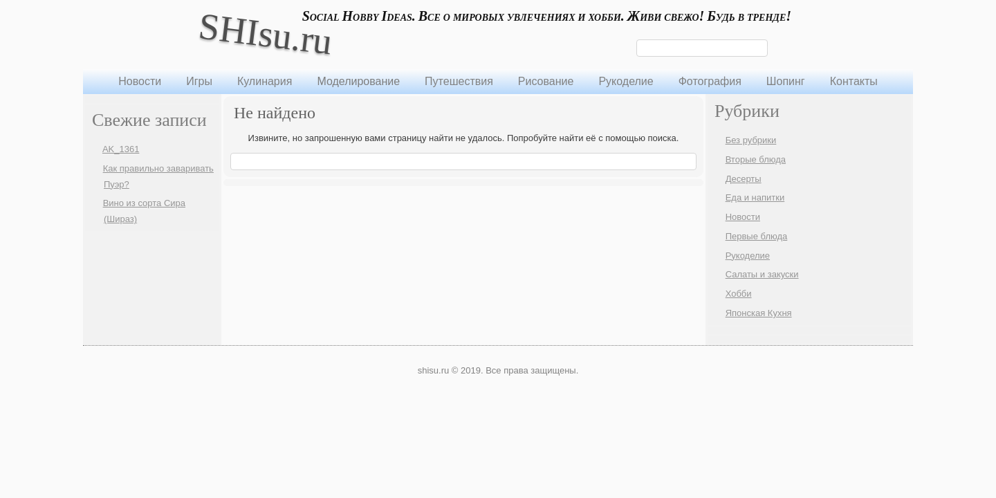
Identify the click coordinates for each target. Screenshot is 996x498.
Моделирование (358, 81)
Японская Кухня (759, 313)
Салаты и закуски (762, 274)
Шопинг (785, 81)
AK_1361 (121, 149)
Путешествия (459, 81)
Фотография (710, 81)
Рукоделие (625, 81)
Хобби (739, 293)
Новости (139, 81)
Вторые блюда (756, 159)
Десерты (744, 179)
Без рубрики (751, 140)
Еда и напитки (755, 197)
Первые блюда (757, 236)
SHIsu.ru (265, 33)
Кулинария (264, 81)
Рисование (546, 81)
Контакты (854, 81)
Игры (199, 81)
